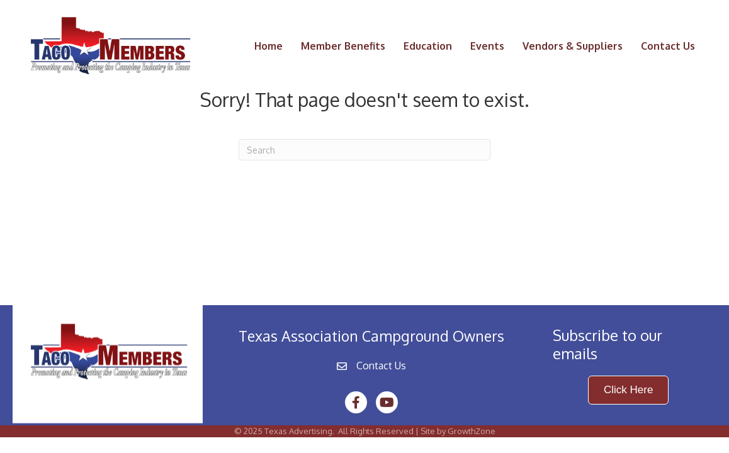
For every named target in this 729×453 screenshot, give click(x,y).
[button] (628, 390)
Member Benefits (343, 46)
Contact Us (668, 46)
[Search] (364, 149)
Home (268, 46)
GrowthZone (471, 431)
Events (487, 46)
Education (428, 46)
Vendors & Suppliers (573, 46)
